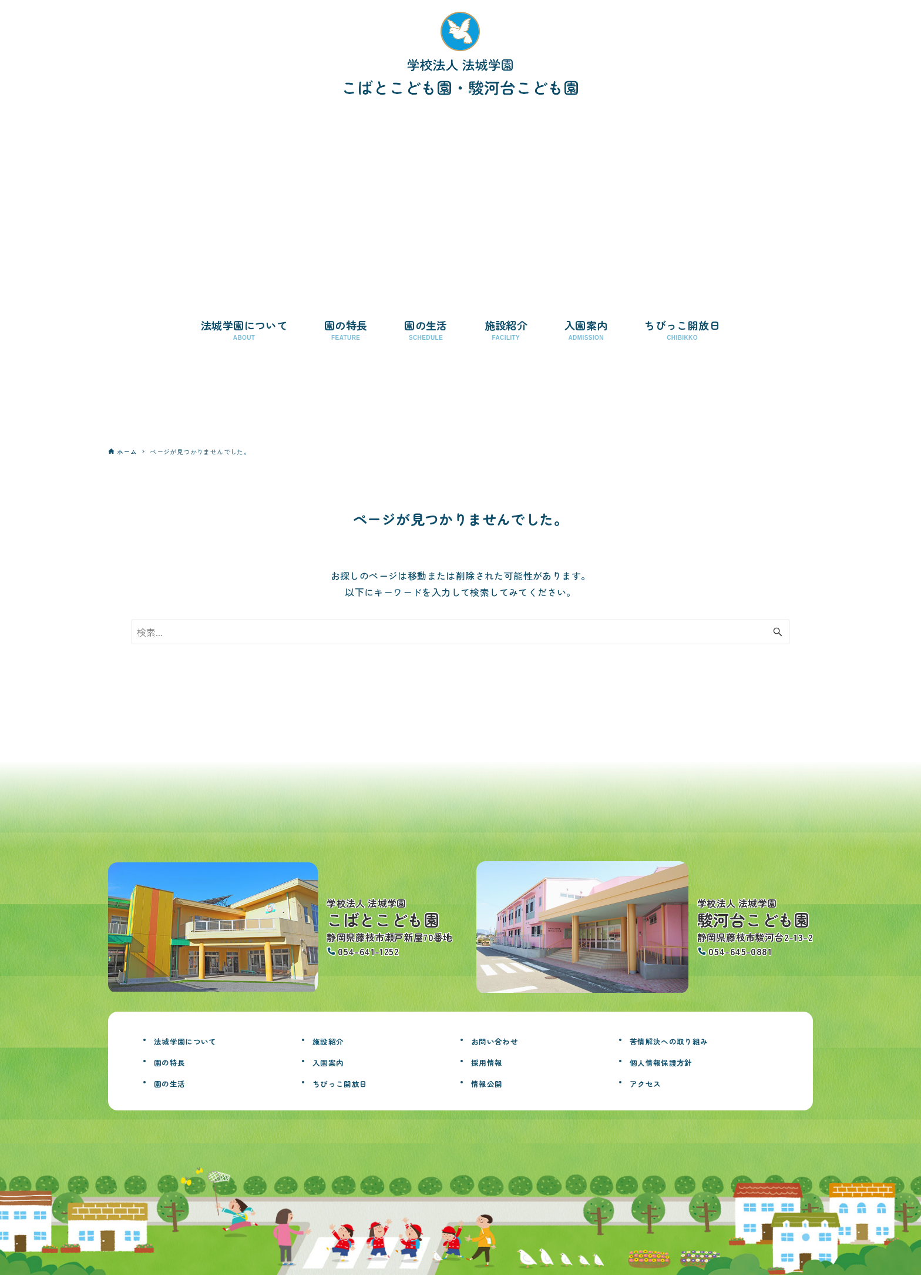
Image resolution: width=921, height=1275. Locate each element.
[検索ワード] (460, 632)
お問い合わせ (503, 1040)
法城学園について (197, 1040)
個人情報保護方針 (673, 1061)
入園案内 (334, 1061)
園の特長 (175, 1061)
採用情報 (493, 1061)
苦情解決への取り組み (684, 1040)
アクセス (651, 1082)
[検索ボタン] (777, 632)
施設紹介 (334, 1040)
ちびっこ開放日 (350, 1082)
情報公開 (493, 1082)
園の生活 (175, 1082)
